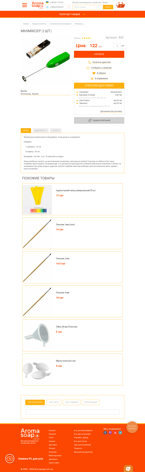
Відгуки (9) (40, 130)
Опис (26, 130)
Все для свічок (80, 441)
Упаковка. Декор (81, 438)
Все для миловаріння (83, 430)
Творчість (78, 448)
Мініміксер (79, 24)
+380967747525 (56, 2)
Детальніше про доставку (111, 111)
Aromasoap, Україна (30, 94)
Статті (55, 130)
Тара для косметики (82, 445)
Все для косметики (82, 434)
